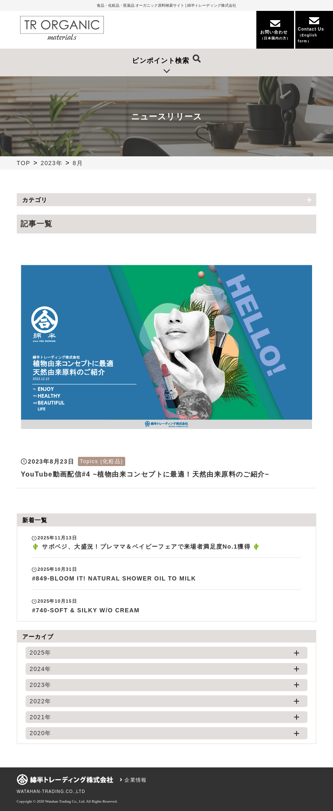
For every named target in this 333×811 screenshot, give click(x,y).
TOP (24, 163)
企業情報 (133, 780)
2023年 (51, 163)
